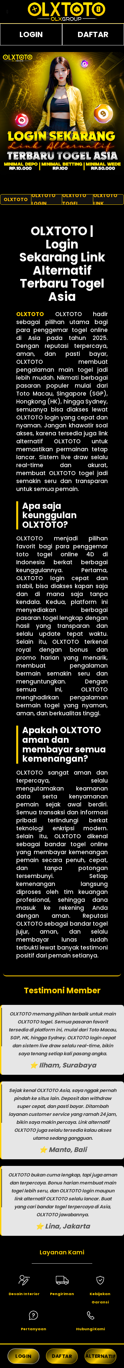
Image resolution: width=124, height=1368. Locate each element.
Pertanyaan (33, 1329)
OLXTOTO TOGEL (74, 199)
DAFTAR (93, 34)
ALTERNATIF (100, 1356)
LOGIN (31, 34)
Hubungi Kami (90, 1329)
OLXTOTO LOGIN (43, 199)
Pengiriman (62, 1293)
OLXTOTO (16, 199)
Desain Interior (24, 1293)
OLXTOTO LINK (105, 199)
